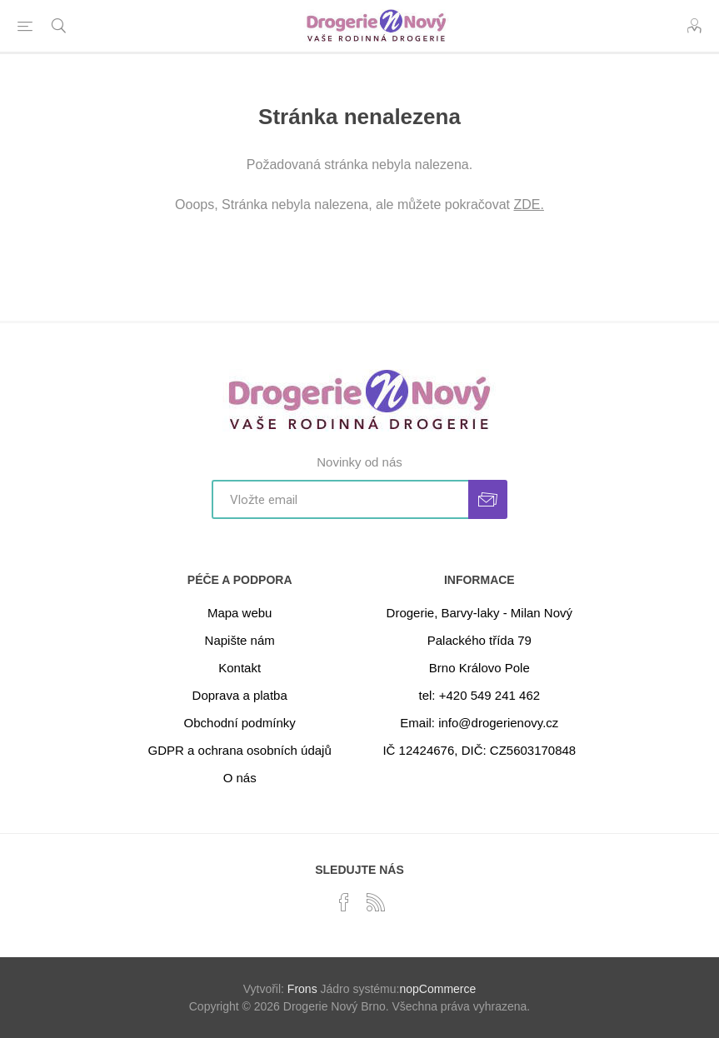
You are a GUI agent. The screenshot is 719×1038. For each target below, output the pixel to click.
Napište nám (240, 640)
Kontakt (239, 668)
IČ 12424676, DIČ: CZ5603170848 (479, 750)
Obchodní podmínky (240, 723)
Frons (302, 989)
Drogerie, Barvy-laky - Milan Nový (479, 613)
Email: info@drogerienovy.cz (479, 723)
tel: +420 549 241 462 (480, 695)
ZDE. (529, 204)
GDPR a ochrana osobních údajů (240, 750)
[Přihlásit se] (340, 499)
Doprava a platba (239, 695)
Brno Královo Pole (479, 668)
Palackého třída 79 (479, 640)
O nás (240, 778)
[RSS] (375, 902)
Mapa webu (239, 613)
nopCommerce (437, 989)
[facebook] (344, 902)
